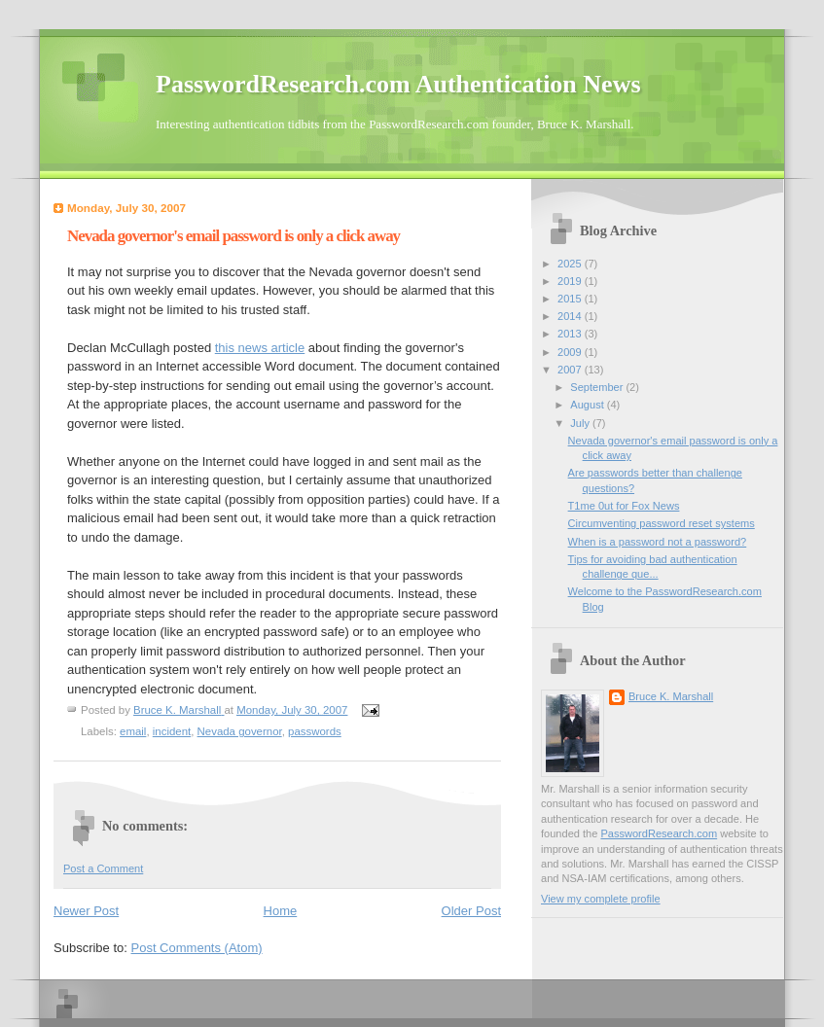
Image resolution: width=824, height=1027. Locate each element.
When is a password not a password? (657, 542)
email (133, 731)
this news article (260, 347)
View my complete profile (601, 898)
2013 (571, 333)
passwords (314, 731)
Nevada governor (239, 731)
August (588, 404)
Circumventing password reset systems (661, 523)
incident (172, 731)
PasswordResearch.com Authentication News (398, 84)
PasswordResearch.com (658, 833)
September (598, 387)
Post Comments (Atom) (197, 947)
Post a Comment (103, 868)
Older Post (471, 910)
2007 (571, 369)
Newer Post (86, 910)
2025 (571, 263)
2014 (571, 316)
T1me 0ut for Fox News (624, 506)
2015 (571, 298)
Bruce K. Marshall (670, 696)
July (581, 423)
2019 (571, 281)
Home (281, 910)
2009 (571, 352)
